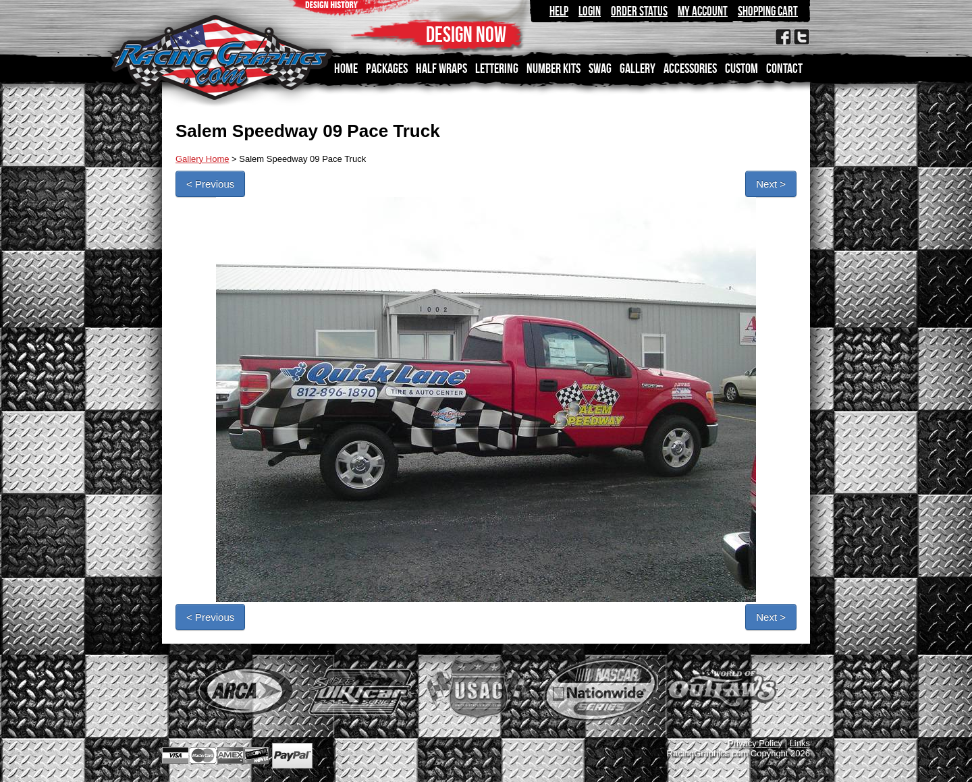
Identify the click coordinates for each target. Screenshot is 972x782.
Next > (771, 184)
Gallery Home (202, 159)
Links (800, 743)
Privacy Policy (755, 743)
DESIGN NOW (466, 34)
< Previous (210, 184)
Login (589, 11)
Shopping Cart (768, 11)
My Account (703, 11)
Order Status (639, 11)
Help (558, 11)
